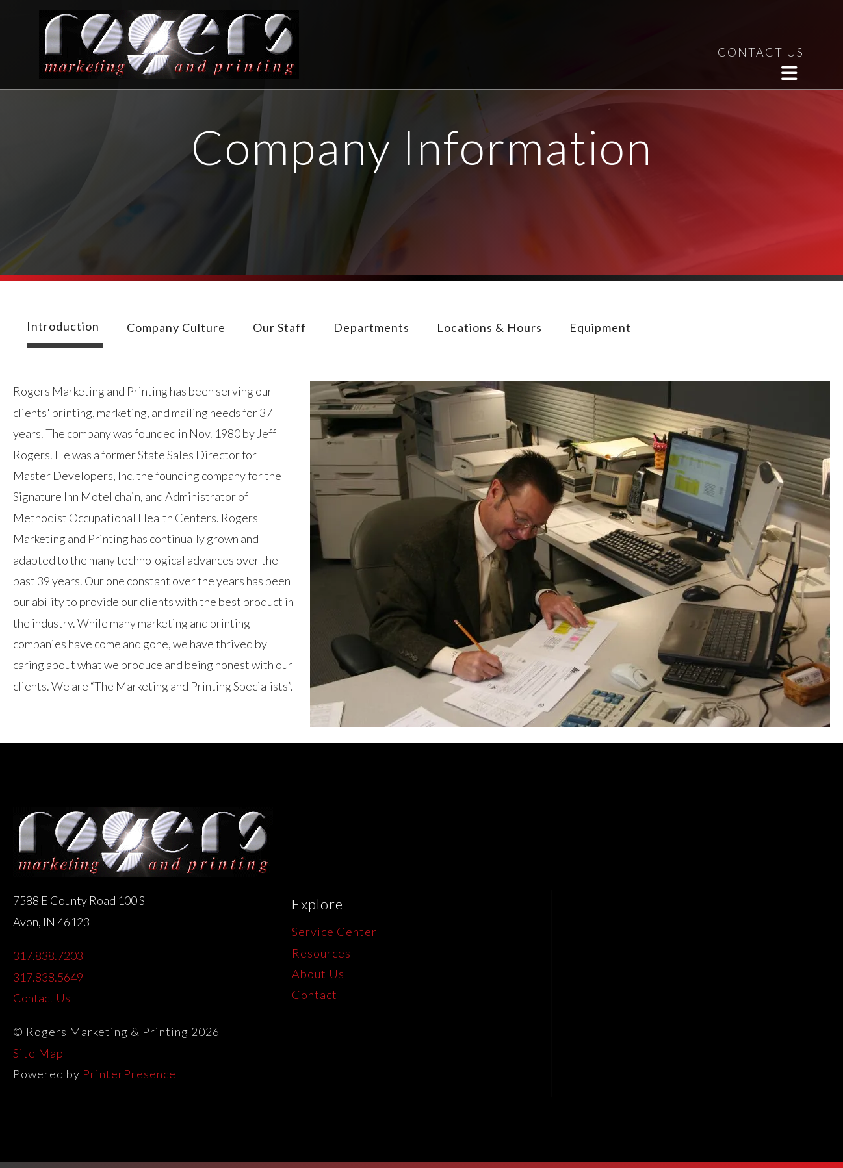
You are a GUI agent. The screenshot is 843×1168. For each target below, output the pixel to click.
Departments (371, 327)
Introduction (63, 326)
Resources (321, 953)
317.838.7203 (48, 955)
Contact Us (41, 998)
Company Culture (176, 327)
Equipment (600, 327)
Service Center (334, 931)
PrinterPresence (129, 1074)
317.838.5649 (48, 977)
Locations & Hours (489, 327)
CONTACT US (761, 52)
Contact (314, 994)
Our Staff (279, 327)
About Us (318, 974)
